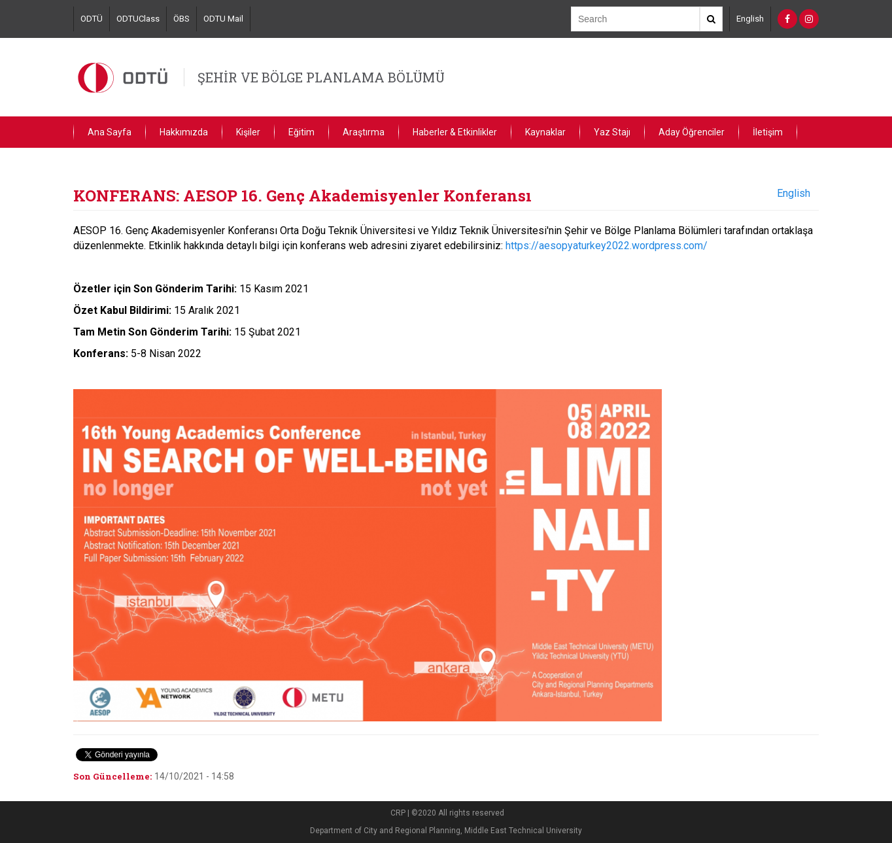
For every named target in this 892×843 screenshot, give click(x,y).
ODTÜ (91, 19)
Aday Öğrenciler (692, 132)
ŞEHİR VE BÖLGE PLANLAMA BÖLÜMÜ (321, 77)
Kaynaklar (545, 132)
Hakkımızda (184, 132)
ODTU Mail (223, 19)
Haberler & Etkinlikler (455, 132)
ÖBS (181, 19)
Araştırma (364, 132)
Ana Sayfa (109, 132)
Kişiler (248, 132)
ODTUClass (138, 19)
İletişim (768, 132)
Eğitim (301, 132)
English (750, 19)
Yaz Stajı (612, 132)
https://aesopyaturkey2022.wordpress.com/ (607, 245)
